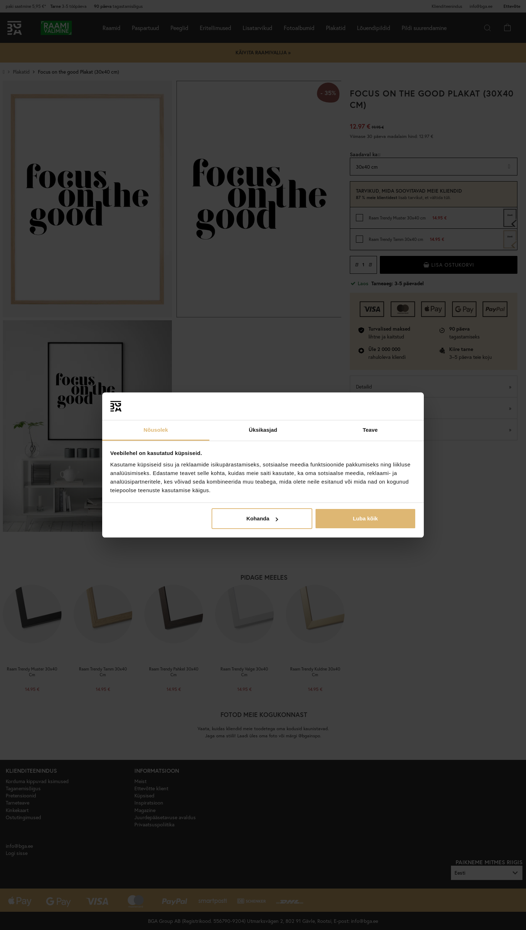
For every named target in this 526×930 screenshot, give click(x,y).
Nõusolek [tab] (156, 430)
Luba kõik (365, 518)
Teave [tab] (370, 430)
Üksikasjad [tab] (263, 430)
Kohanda (262, 518)
